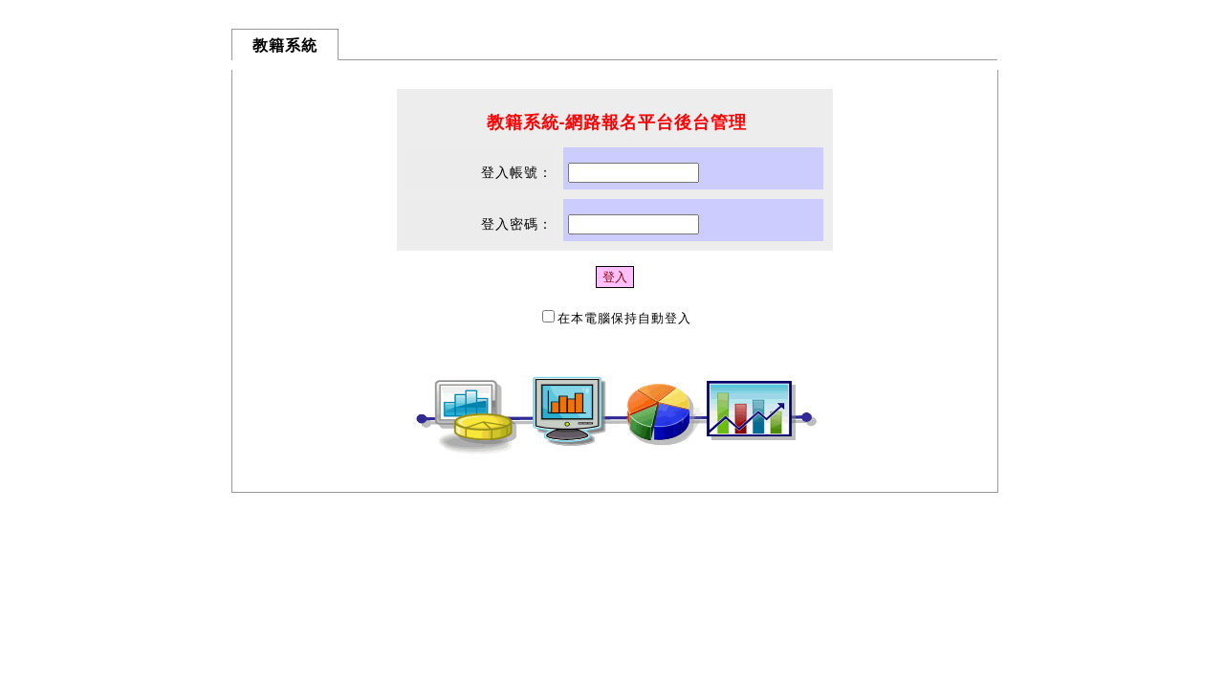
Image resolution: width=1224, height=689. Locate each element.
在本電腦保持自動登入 (624, 318)
